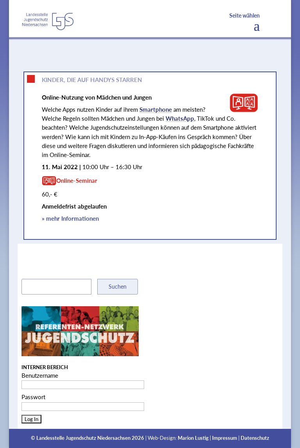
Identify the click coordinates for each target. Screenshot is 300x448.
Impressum (224, 438)
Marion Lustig (193, 438)
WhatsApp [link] (180, 118)
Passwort (33, 396)
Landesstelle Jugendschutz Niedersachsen (83, 438)
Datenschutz (255, 438)
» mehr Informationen (70, 218)
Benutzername (39, 375)
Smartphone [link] (155, 109)
